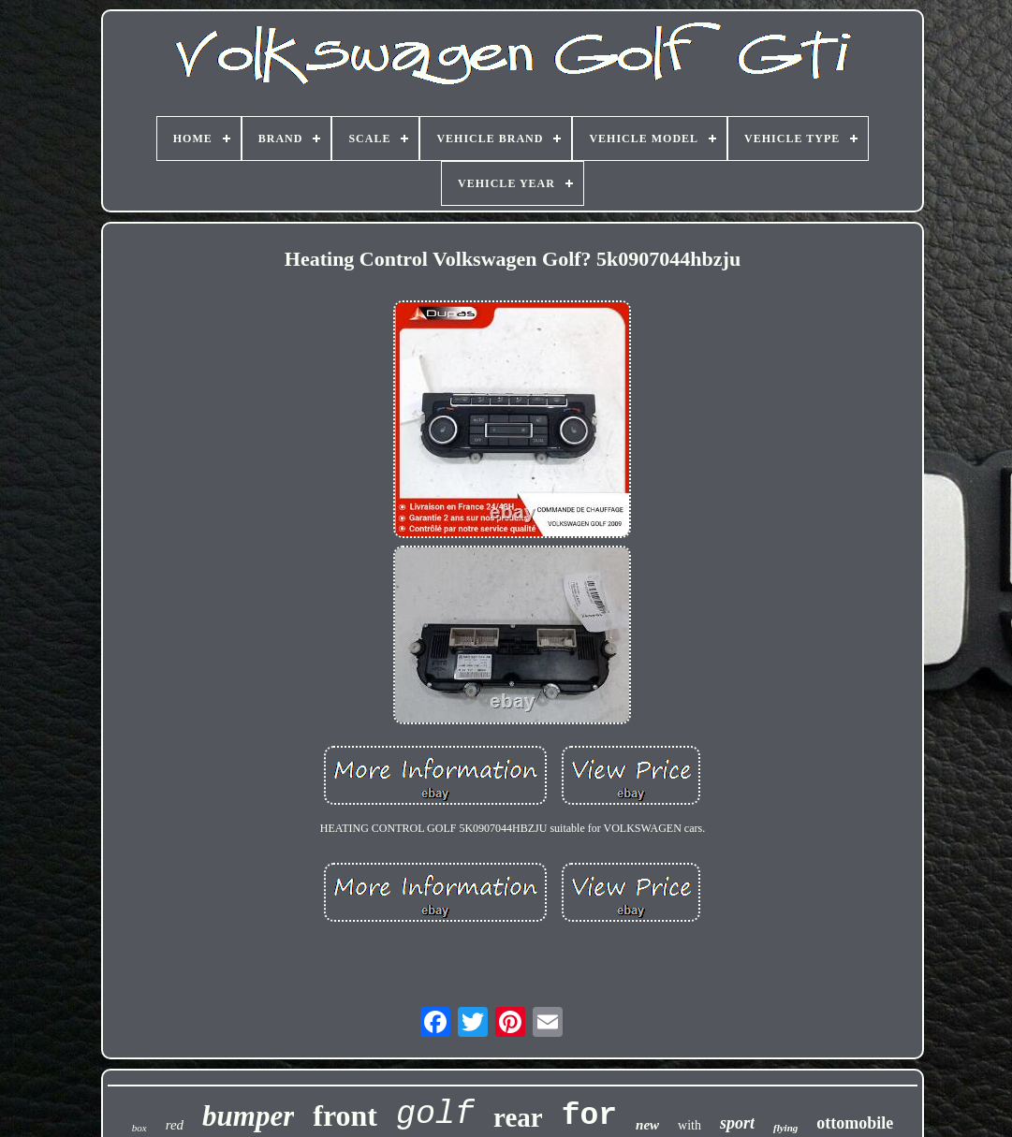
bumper (248, 1116)
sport (737, 1123)
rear (518, 1117)
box (139, 1127)
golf (435, 1114)
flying (785, 1127)
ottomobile (854, 1123)
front (345, 1115)
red (174, 1124)
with (689, 1125)
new (647, 1124)
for (589, 1116)
